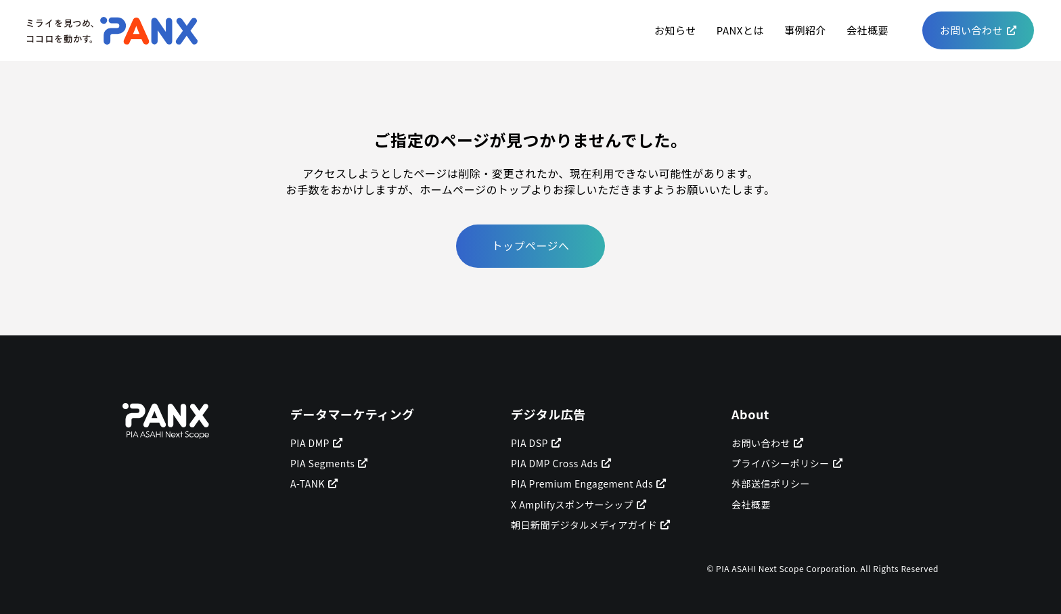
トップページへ (530, 245)
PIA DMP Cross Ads (554, 463)
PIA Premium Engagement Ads (582, 483)
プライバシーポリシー (780, 463)
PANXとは (740, 30)
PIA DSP (529, 443)
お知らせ (675, 30)
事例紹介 (805, 30)
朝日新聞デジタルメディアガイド (584, 525)
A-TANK (307, 483)
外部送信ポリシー (770, 483)
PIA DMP (310, 443)
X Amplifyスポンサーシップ (572, 504)
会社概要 (867, 30)
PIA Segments (322, 463)
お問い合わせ (971, 30)
